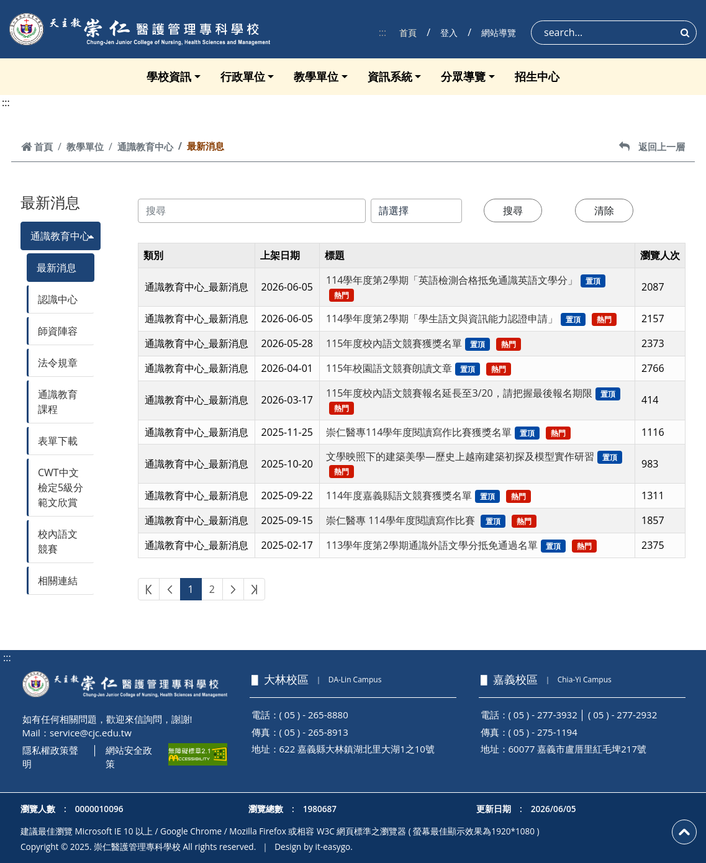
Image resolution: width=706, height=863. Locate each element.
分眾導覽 (463, 76)
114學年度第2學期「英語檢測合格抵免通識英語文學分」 (451, 280)
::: (383, 32)
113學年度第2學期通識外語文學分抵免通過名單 (432, 545)
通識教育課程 (58, 401)
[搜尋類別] (416, 211)
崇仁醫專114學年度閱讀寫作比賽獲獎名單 (419, 432)
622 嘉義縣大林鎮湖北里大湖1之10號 (357, 749)
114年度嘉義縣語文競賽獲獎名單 (399, 495)
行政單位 (242, 76)
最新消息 (56, 267)
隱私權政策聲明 (50, 757)
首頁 (408, 32)
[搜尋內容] (252, 211)
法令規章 (58, 362)
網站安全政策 (129, 757)
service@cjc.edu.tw (91, 732)
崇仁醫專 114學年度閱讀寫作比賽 (401, 520)
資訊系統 (390, 76)
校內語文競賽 (58, 541)
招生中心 (537, 76)
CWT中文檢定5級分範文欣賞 (60, 487)
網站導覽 (498, 32)
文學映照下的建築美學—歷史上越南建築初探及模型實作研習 (460, 456)
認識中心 (58, 299)
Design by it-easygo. (313, 846)
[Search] (614, 32)
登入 (449, 32)
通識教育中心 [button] (60, 236)
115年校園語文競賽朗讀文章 (389, 368)
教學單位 (316, 76)
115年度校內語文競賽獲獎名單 (394, 343)
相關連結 (58, 580)
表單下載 (58, 441)
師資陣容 (58, 331)
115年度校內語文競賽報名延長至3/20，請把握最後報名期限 (459, 393)
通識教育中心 (145, 146)
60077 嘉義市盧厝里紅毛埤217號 (578, 749)
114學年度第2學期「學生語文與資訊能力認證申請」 (442, 318)
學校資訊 (169, 76)
